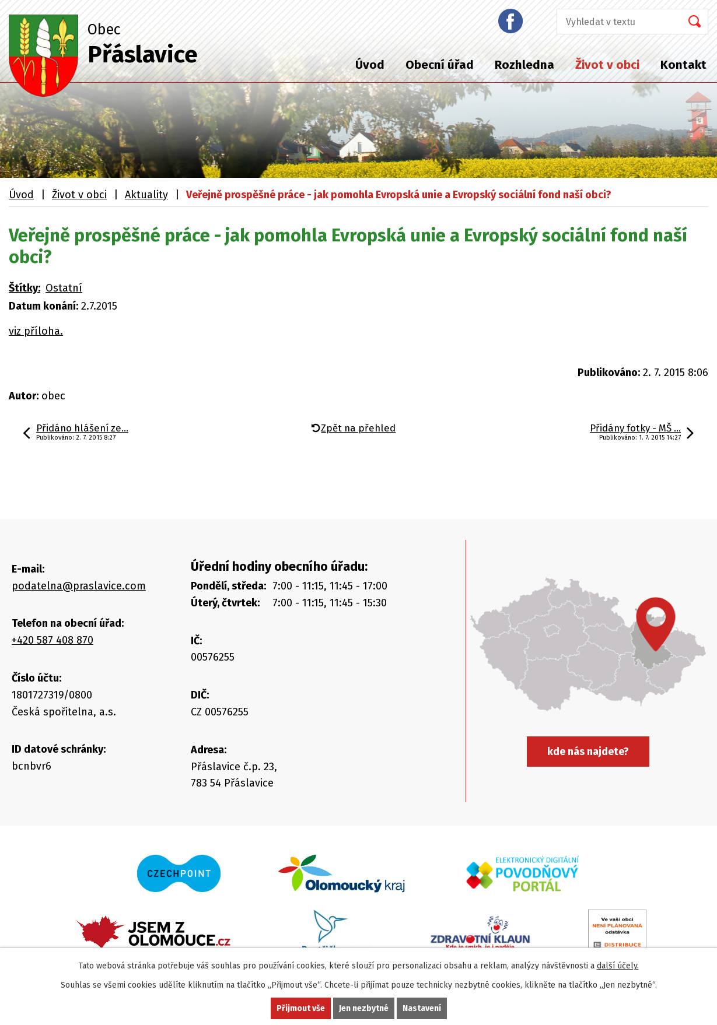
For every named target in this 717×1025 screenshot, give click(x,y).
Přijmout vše (301, 1008)
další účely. (618, 966)
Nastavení (422, 1008)
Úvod (369, 65)
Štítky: (24, 288)
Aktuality (146, 194)
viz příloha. (36, 331)
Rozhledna (524, 65)
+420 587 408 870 (52, 640)
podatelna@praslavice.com (79, 586)
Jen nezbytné (364, 1008)
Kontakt (683, 65)
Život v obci (607, 65)
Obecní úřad (439, 65)
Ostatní (64, 288)
